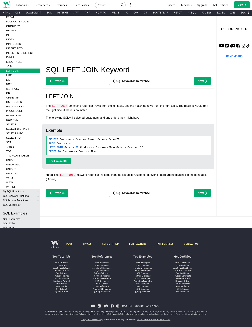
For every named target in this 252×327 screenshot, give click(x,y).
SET (8, 142)
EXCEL (221, 12)
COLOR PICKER (234, 29)
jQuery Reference (102, 291)
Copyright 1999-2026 (91, 319)
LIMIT (9, 79)
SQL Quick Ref (11, 204)
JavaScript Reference (101, 268)
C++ (136, 12)
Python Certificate (183, 275)
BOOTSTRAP (160, 12)
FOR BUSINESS (165, 243)
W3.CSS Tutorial (61, 278)
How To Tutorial (61, 270)
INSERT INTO (14, 48)
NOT (9, 84)
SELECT (11, 124)
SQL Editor (9, 223)
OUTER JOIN (14, 101)
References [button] (42, 5)
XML (233, 12)
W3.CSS (116, 12)
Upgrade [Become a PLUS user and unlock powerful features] (202, 5)
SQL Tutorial (61, 273)
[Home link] (6, 4)
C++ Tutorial (61, 289)
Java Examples (142, 286)
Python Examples (142, 275)
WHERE (11, 186)
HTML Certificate (182, 262)
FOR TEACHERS (137, 243)
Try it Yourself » (58, 161)
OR (8, 92)
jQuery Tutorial (61, 291)
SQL (49, 12)
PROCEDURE (14, 110)
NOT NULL (12, 88)
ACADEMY (152, 306)
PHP (87, 12)
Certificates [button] (83, 5)
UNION (10, 160)
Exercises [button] (62, 5)
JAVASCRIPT (33, 12)
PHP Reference (102, 281)
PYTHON (62, 12)
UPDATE (11, 173)
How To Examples (143, 270)
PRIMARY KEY (15, 106)
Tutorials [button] (22, 5)
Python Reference (102, 273)
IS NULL (11, 57)
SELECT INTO (14, 133)
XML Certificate (182, 291)
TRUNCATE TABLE (17, 155)
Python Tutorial (62, 275)
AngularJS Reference (102, 289)
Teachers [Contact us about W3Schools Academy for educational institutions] (186, 5)
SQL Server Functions (16, 195)
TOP (9, 151)
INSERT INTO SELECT (20, 52)
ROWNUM (12, 119)
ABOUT (139, 306)
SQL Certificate (182, 273)
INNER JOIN (13, 43)
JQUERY (206, 12)
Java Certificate (183, 283)
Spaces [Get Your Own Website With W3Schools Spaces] (171, 5)
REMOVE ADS (234, 56)
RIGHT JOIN (13, 115)
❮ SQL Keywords (131, 81)
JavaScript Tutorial (61, 268)
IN (7, 34)
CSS (17, 12)
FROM (10, 17)
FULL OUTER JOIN (17, 21)
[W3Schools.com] (55, 246)
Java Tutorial (61, 286)
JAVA (76, 12)
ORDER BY (13, 97)
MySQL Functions (13, 191)
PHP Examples (142, 283)
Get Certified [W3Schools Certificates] (220, 5)
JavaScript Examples (143, 268)
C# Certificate (183, 289)
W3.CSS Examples (143, 278)
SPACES (87, 243)
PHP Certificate (183, 278)
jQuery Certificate (183, 281)
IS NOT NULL (14, 61)
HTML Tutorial (61, 262)
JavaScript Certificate (182, 268)
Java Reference (102, 286)
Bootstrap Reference (102, 278)
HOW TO (101, 12)
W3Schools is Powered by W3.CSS (153, 319)
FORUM (127, 306)
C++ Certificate (182, 286)
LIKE (9, 75)
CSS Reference (101, 265)
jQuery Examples (142, 291)
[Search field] (110, 5)
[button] (122, 5)
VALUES (11, 177)
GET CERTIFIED (110, 243)
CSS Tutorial (61, 265)
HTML (6, 12)
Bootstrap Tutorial (61, 281)
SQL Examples (11, 218)
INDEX (10, 39)
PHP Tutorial (61, 283)
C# (145, 12)
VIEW (9, 182)
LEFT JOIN (12, 70)
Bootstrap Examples (143, 281)
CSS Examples (142, 265)
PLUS (69, 243)
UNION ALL (13, 164)
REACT (178, 12)
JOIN (9, 66)
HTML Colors (102, 283)
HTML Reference (102, 262)
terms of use (175, 314)
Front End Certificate (183, 270)
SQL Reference (101, 270)
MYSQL (191, 12)
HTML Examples (143, 262)
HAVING (11, 30)
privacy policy (200, 314)
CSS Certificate (182, 265)
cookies (185, 314)
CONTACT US (191, 243)
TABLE (10, 146)
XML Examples (142, 289)
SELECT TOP (14, 137)
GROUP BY (13, 26)
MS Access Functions (15, 200)
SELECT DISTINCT (17, 128)
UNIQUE (11, 169)
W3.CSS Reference (102, 275)
